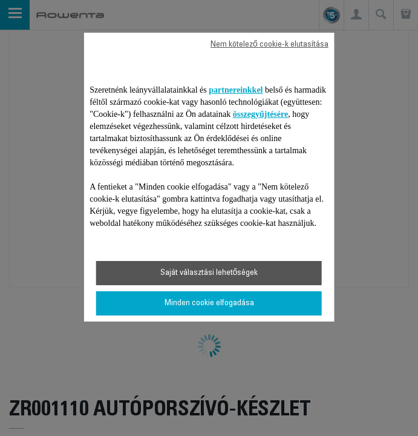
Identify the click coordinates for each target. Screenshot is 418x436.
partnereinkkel (236, 89)
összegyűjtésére (261, 114)
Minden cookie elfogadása (209, 303)
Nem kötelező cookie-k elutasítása (269, 45)
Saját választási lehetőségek (209, 273)
